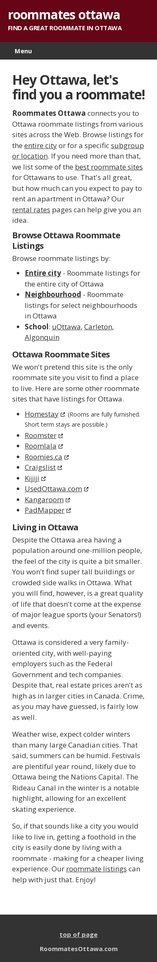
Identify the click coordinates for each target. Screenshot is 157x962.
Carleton (98, 326)
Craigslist (40, 467)
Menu (23, 51)
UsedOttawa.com (53, 488)
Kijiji (32, 478)
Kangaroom (44, 499)
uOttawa (66, 326)
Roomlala (41, 446)
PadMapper (44, 510)
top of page (78, 934)
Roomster (41, 435)
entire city (40, 145)
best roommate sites (109, 167)
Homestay (42, 414)
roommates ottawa (64, 14)
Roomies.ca (43, 456)
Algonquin (42, 337)
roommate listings (96, 868)
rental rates (31, 209)
